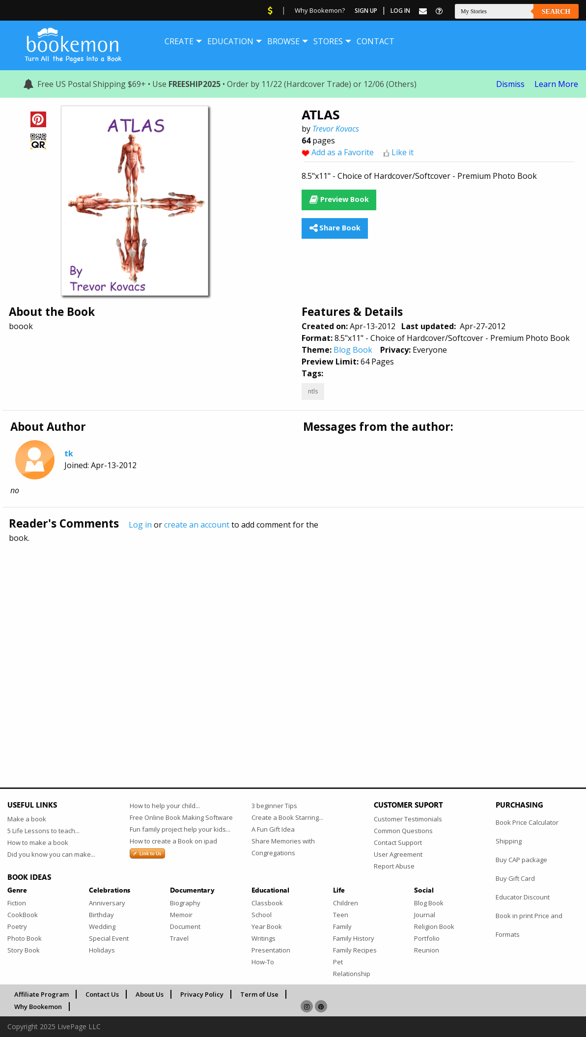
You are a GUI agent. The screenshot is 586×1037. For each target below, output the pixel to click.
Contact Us (102, 994)
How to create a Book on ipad (173, 841)
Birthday (101, 914)
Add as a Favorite (342, 152)
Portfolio (427, 938)
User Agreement (398, 854)
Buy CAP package (521, 859)
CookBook (22, 914)
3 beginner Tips (274, 805)
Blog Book (353, 349)
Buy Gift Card (515, 878)
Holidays (102, 950)
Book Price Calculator (527, 822)
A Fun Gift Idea (273, 829)
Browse (283, 41)
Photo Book (24, 938)
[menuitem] (179, 41)
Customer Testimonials (408, 818)
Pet (338, 961)
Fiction (16, 902)
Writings (263, 938)
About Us (150, 994)
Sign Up (366, 10)
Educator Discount (523, 897)
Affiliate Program (41, 994)
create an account (196, 524)
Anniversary (107, 902)
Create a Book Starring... (287, 817)
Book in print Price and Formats (529, 925)
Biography (185, 902)
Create (179, 41)
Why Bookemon (38, 1006)
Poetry (17, 926)
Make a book (26, 818)
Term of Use (259, 994)
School (261, 914)
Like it (402, 152)
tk (68, 453)
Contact (375, 41)
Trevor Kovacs (335, 128)
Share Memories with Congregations (283, 847)
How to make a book (37, 842)
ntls (313, 391)
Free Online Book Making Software (181, 817)
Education (230, 41)
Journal (424, 914)
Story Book (23, 950)
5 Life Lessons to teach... (43, 830)
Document (185, 926)
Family (342, 926)
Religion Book (434, 926)
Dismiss (510, 84)
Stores (328, 41)
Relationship (351, 973)
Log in (140, 524)
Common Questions (403, 830)
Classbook (267, 902)
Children (345, 902)
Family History (353, 938)
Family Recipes (355, 950)
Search (556, 11)
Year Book (266, 926)
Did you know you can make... (51, 854)
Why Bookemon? (320, 10)
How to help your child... (165, 805)
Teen (340, 914)
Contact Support (398, 842)
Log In (400, 10)
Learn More (556, 84)
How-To (262, 961)
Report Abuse (394, 866)
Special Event (109, 938)
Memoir (181, 914)
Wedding (102, 926)
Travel (179, 938)
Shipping (509, 841)
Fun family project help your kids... (180, 829)
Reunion (426, 950)
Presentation (270, 950)
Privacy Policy (201, 994)
